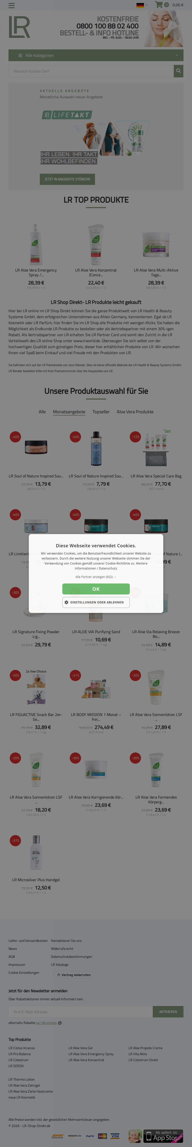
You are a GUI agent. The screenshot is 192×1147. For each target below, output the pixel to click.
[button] (96, 577)
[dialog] (96, 573)
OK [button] (96, 588)
